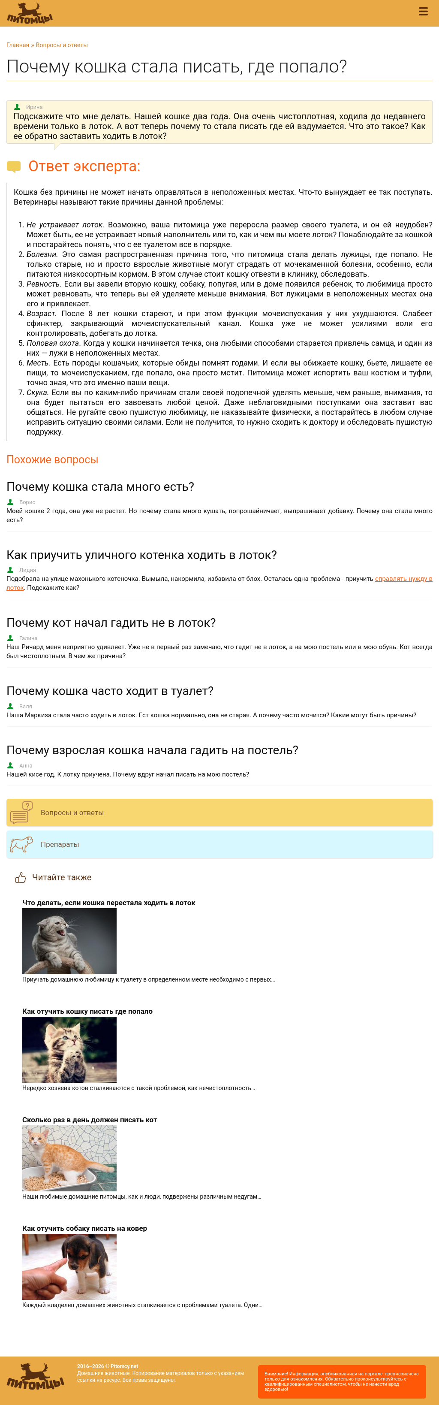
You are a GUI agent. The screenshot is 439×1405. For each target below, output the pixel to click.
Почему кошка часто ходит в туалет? (109, 691)
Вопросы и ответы (62, 45)
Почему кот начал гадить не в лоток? (111, 623)
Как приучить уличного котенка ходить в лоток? (141, 555)
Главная (17, 45)
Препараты (60, 844)
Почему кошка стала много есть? (100, 487)
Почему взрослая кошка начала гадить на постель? (152, 750)
